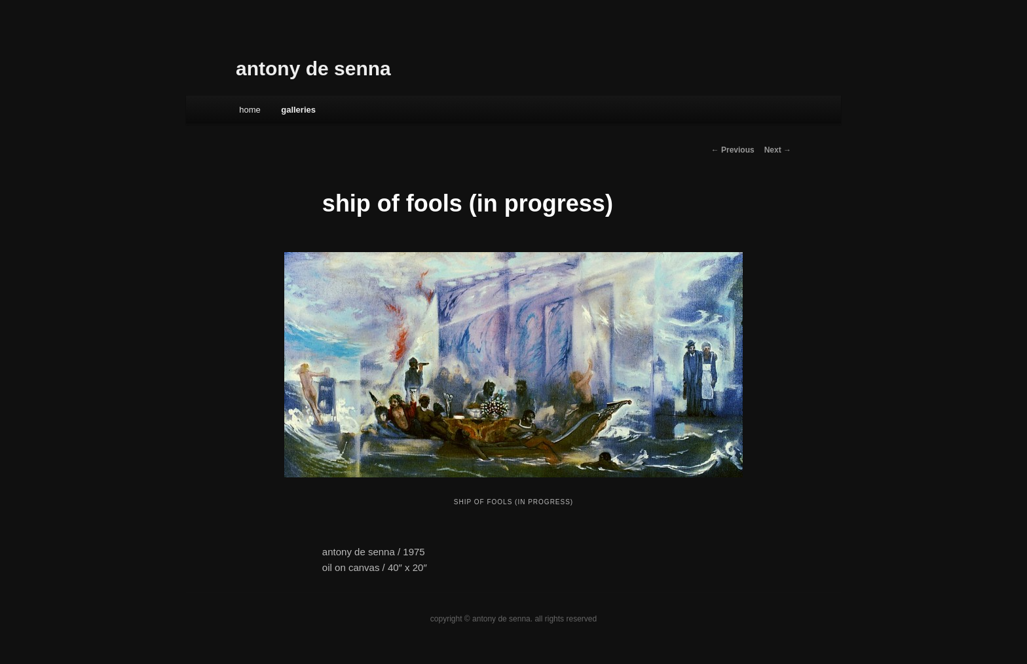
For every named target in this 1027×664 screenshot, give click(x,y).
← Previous (733, 150)
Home (250, 110)
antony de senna (313, 68)
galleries (298, 110)
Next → (777, 150)
